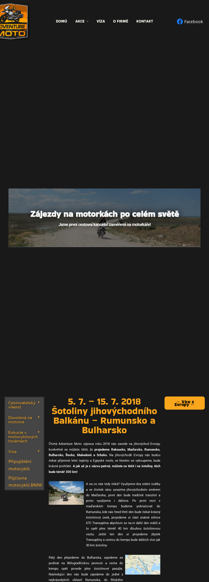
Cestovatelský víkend (22, 404)
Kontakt (143, 21)
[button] (24, 404)
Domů (62, 21)
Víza (101, 21)
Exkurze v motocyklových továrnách (23, 436)
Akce (80, 21)
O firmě (120, 21)
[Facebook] (190, 21)
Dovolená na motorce (20, 419)
